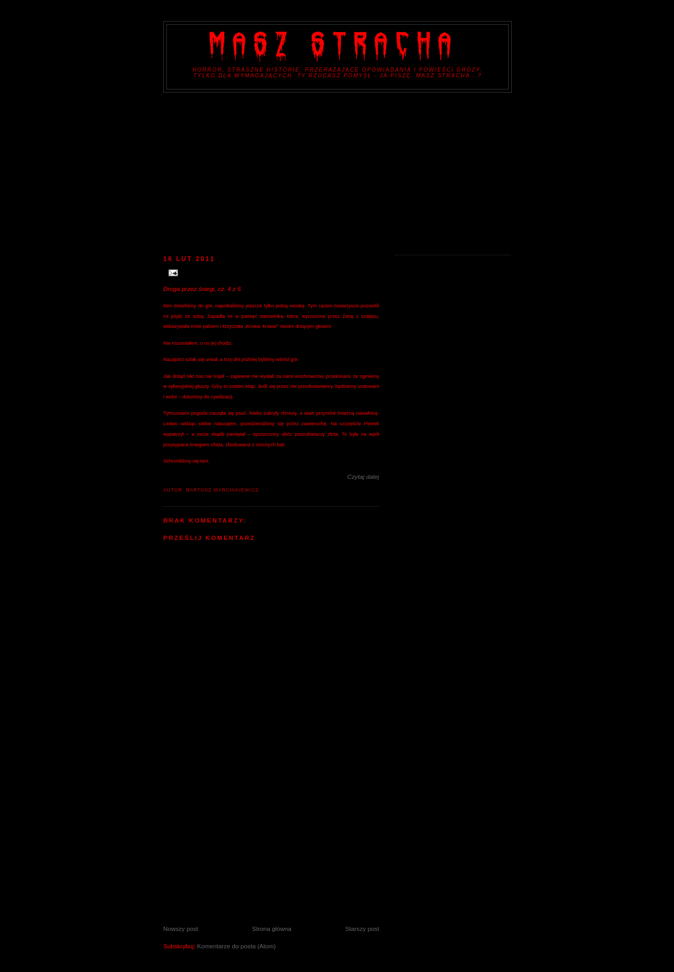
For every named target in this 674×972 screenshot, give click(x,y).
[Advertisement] (337, 171)
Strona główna (272, 928)
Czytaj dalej (363, 476)
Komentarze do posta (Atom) (236, 946)
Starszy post (362, 928)
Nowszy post (180, 928)
